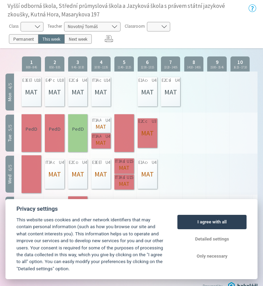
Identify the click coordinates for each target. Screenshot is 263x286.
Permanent (23, 39)
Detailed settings (212, 239)
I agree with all (211, 221)
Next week (78, 39)
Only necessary (212, 256)
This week (51, 39)
